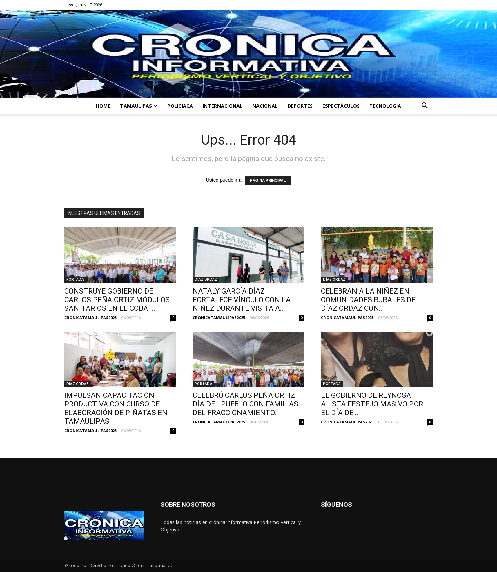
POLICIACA (180, 105)
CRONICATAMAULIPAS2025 (90, 317)
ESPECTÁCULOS (341, 105)
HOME (103, 105)
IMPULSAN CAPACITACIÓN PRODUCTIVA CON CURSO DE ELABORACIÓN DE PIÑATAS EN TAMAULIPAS (115, 408)
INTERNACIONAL (223, 105)
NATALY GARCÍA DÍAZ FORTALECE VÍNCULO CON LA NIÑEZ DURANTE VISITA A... (242, 300)
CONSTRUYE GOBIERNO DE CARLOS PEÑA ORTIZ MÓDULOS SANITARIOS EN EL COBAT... (117, 300)
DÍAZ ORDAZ (206, 279)
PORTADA (75, 279)
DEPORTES (300, 105)
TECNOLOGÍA (385, 105)
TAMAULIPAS (138, 105)
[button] (424, 106)
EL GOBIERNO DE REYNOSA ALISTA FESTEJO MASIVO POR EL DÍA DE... (372, 404)
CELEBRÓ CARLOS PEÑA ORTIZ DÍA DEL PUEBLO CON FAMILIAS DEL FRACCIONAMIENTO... (245, 404)
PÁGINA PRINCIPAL (268, 180)
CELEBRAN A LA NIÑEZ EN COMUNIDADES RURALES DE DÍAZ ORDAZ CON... (368, 300)
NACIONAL (265, 105)
